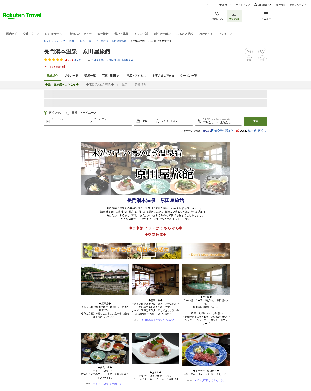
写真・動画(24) (111, 75)
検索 (255, 121)
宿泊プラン (56, 112)
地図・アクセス (136, 75)
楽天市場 (281, 4)
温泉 (124, 84)
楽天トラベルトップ (54, 41)
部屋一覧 (90, 75)
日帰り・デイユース (84, 112)
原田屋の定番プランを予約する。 (159, 320)
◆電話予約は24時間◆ (100, 84)
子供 (173, 121)
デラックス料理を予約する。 (108, 383)
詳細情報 (140, 84)
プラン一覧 (71, 75)
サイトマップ (243, 4)
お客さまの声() (163, 75)
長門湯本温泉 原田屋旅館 (77, 51)
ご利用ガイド (224, 4)
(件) (79, 60)
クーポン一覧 (188, 75)
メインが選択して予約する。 (209, 380)
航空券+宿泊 (216, 130)
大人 (163, 121)
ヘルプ (209, 4)
